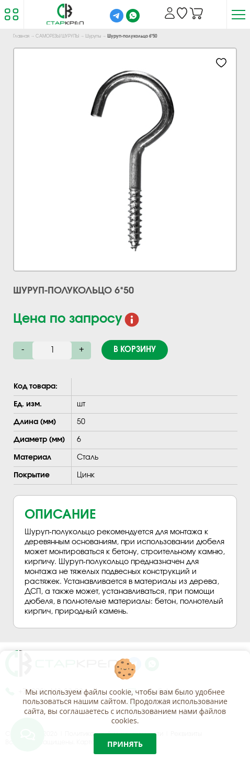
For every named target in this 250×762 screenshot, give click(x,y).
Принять (125, 744)
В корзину (134, 350)
